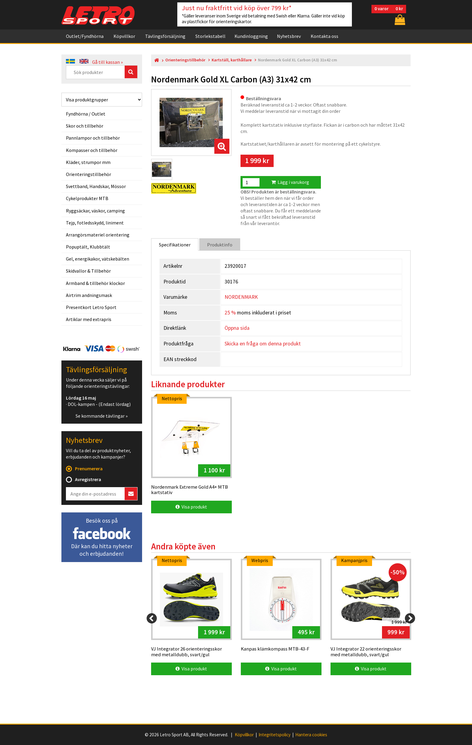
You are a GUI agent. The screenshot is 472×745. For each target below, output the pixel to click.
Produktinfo (219, 245)
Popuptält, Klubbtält (88, 247)
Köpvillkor (124, 36)
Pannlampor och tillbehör (93, 138)
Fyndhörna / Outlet (85, 114)
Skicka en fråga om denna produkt (263, 343)
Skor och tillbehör (84, 126)
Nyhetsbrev (289, 36)
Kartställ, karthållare (232, 60)
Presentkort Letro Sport (91, 307)
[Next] (410, 618)
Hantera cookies (311, 734)
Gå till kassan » (107, 62)
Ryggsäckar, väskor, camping (95, 211)
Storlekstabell (210, 36)
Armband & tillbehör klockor (95, 283)
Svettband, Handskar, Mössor (96, 186)
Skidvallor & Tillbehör (88, 271)
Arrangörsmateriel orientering (97, 235)
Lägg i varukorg (290, 182)
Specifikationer (175, 245)
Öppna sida (237, 328)
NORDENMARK (241, 297)
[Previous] (152, 618)
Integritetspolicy (274, 734)
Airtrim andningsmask (89, 295)
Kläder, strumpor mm (88, 162)
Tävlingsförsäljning (165, 36)
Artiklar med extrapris (88, 319)
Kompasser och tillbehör (91, 150)
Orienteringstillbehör (88, 174)
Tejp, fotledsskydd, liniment (95, 223)
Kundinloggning (251, 36)
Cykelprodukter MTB (87, 198)
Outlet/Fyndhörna (85, 36)
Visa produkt (191, 507)
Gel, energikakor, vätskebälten (97, 259)
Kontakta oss (324, 36)
